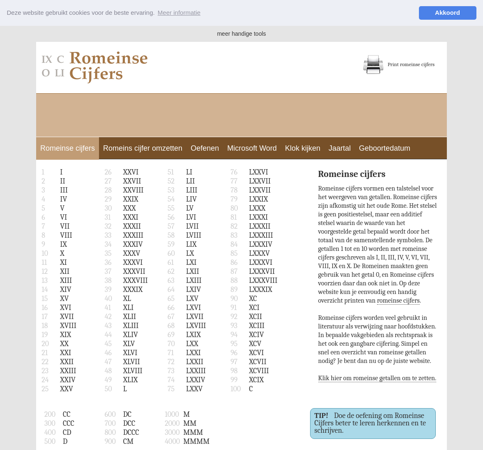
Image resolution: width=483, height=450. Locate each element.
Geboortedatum (384, 148)
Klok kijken (302, 148)
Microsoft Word (252, 148)
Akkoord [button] (447, 12)
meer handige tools (241, 33)
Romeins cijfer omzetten (142, 148)
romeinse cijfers (398, 300)
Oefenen (205, 148)
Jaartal (340, 148)
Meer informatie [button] (179, 12)
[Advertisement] (241, 113)
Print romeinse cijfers (399, 64)
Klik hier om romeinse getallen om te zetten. (377, 377)
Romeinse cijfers (67, 148)
